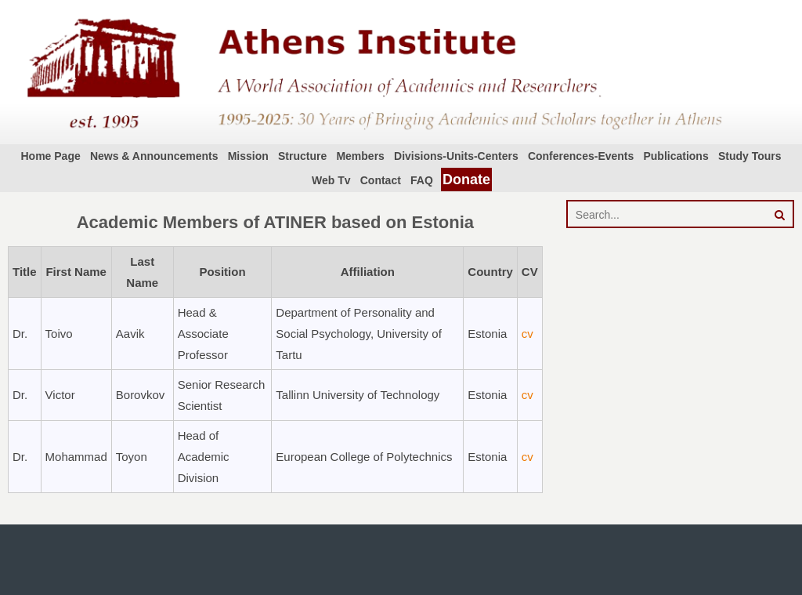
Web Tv (331, 180)
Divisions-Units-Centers (456, 156)
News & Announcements (154, 156)
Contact (380, 180)
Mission (248, 156)
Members (360, 156)
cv (527, 333)
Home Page (50, 156)
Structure (302, 156)
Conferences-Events (581, 156)
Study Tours (750, 156)
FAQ (421, 180)
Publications (675, 156)
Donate (466, 179)
